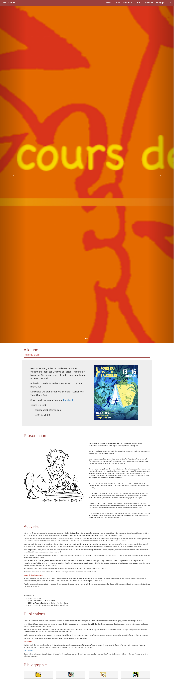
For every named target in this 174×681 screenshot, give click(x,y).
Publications (149, 3)
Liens (170, 3)
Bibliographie (160, 3)
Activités (138, 3)
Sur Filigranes (28, 651)
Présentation (127, 3)
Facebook (68, 400)
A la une (117, 3)
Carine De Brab (8, 3)
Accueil (108, 3)
